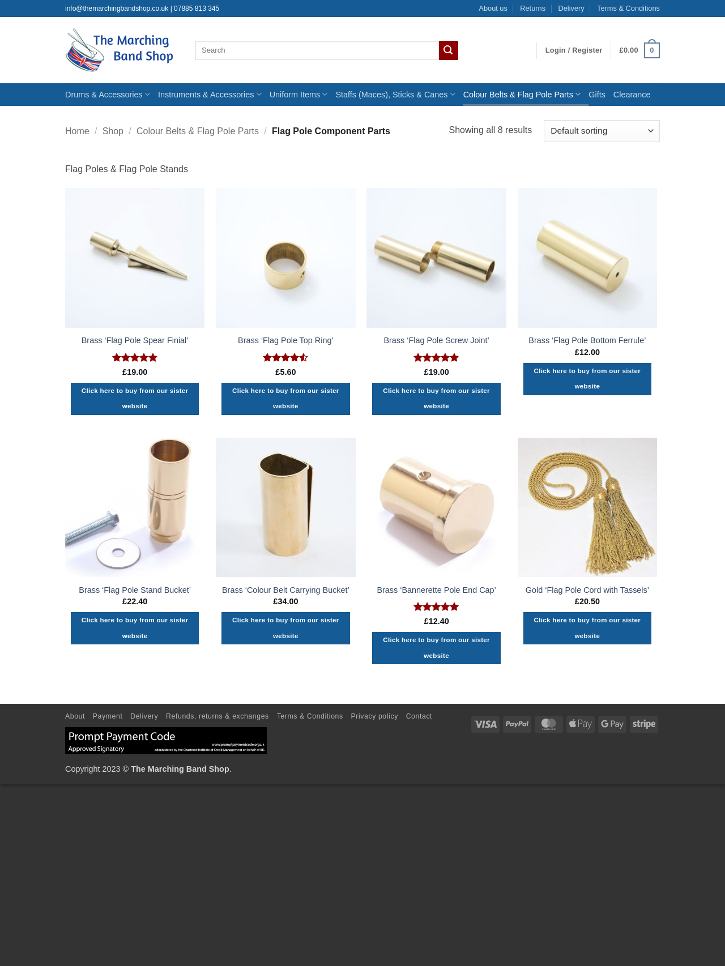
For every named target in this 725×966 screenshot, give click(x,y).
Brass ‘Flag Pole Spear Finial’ (135, 340)
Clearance (632, 94)
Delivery (571, 8)
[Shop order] (602, 131)
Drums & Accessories (107, 94)
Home (77, 131)
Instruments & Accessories (210, 94)
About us (493, 8)
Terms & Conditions (628, 8)
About (75, 716)
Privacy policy (374, 716)
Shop (113, 131)
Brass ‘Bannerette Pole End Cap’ (436, 590)
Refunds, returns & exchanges (217, 716)
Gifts (596, 94)
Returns (532, 8)
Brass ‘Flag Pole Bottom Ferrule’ (587, 340)
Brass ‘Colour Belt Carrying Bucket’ (285, 590)
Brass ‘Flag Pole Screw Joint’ (436, 340)
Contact (419, 716)
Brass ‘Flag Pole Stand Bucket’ (135, 590)
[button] (574, 50)
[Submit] (448, 50)
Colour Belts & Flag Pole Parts (522, 94)
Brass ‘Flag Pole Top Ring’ (286, 340)
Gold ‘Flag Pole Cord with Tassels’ (587, 590)
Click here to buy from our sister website (135, 398)
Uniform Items (299, 94)
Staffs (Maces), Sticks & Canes (395, 94)
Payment (108, 716)
